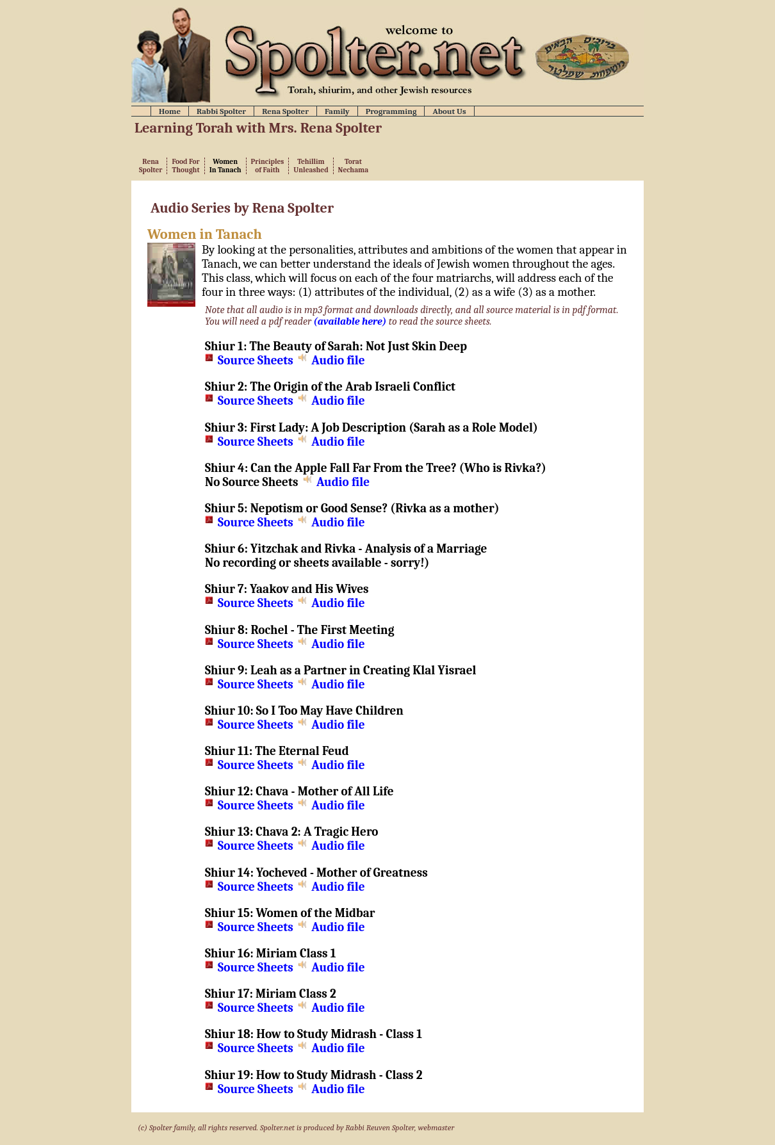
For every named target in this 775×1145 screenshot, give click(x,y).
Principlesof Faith (267, 166)
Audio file (337, 360)
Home (170, 111)
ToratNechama (353, 166)
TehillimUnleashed (310, 166)
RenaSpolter (150, 166)
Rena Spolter (285, 111)
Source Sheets (255, 360)
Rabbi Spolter (221, 111)
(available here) (350, 321)
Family (337, 111)
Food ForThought (185, 166)
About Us (449, 111)
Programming (391, 111)
